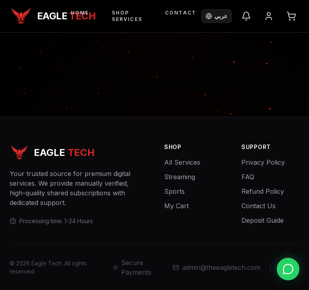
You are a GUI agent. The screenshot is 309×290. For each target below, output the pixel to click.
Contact (180, 13)
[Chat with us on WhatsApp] (288, 269)
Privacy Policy (263, 162)
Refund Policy (262, 191)
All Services (182, 162)
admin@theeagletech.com (216, 267)
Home (80, 13)
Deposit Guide (262, 220)
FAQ (247, 177)
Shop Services (127, 16)
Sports (174, 191)
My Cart (176, 206)
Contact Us (258, 206)
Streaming (179, 177)
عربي (216, 15)
